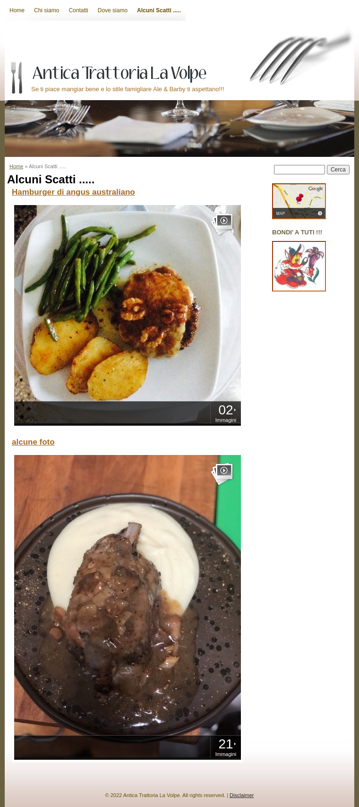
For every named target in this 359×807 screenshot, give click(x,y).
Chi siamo (46, 10)
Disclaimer (242, 795)
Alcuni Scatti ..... (159, 10)
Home (17, 10)
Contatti (78, 10)
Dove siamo (113, 10)
